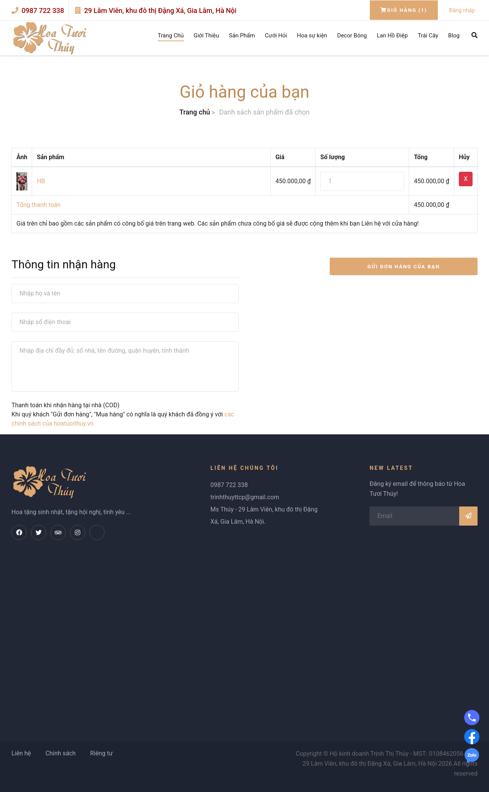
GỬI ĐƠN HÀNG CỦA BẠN (404, 266)
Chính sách (60, 753)
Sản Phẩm (242, 35)
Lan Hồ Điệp (392, 35)
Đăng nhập (462, 10)
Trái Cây (428, 35)
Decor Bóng (352, 35)
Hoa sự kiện (312, 35)
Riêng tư (101, 753)
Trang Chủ (171, 35)
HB (41, 181)
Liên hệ (21, 753)
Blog (454, 35)
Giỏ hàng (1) (404, 10)
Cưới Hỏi (276, 35)
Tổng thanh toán (38, 204)
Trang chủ (194, 112)
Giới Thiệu (206, 35)
